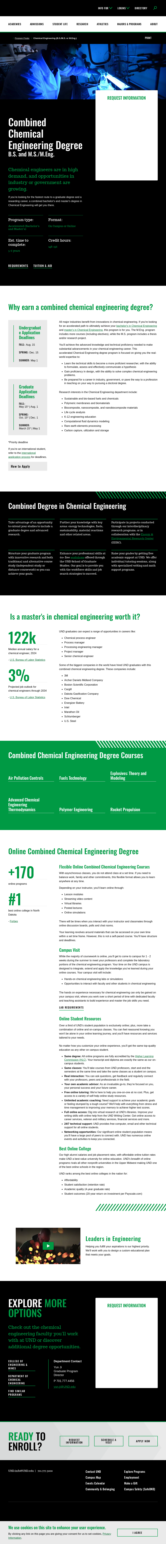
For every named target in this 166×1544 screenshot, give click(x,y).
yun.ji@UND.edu (65, 1386)
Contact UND (93, 1471)
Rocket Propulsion (132, 809)
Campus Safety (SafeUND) (139, 1489)
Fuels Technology (81, 778)
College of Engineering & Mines (18, 1364)
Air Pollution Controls (30, 778)
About (154, 24)
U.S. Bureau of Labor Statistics (27, 659)
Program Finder (22, 38)
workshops (77, 557)
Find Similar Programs (16, 1392)
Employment (131, 1477)
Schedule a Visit (109, 1441)
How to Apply (28, 467)
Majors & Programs (129, 24)
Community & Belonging (100, 1489)
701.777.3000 (45, 1471)
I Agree (145, 1533)
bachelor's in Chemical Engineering (136, 326)
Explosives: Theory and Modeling (132, 775)
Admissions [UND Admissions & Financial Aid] (37, 24)
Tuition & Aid (42, 266)
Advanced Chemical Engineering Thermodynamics (30, 804)
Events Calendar (95, 1483)
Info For (105, 8)
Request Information (74, 1441)
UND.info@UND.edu (21, 1471)
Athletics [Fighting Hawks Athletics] (102, 24)
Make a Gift (131, 1483)
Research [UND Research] (82, 24)
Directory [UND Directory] (141, 8)
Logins (124, 8)
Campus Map (93, 1477)
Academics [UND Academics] (14, 24)
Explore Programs (134, 1471)
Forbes (14, 921)
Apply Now (143, 1441)
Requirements (18, 266)
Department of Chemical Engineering (18, 1379)
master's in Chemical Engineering (83, 330)
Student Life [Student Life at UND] (60, 24)
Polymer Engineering (81, 809)
